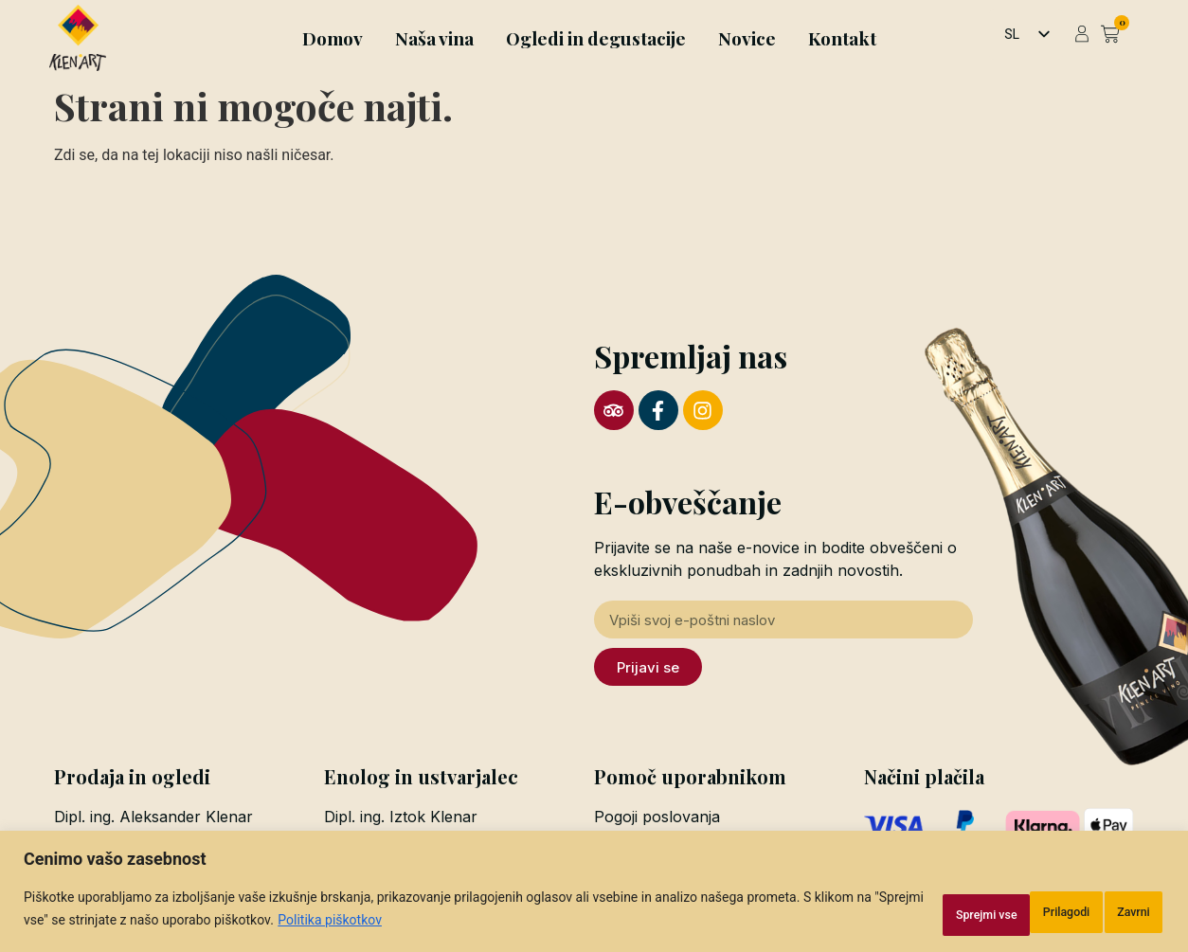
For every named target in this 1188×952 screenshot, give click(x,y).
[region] (594, 895)
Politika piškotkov (454, 924)
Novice (747, 38)
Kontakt (842, 38)
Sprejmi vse (1102, 913)
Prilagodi (879, 913)
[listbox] (1026, 34)
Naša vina (434, 38)
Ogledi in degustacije (596, 38)
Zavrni (986, 913)
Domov (332, 38)
